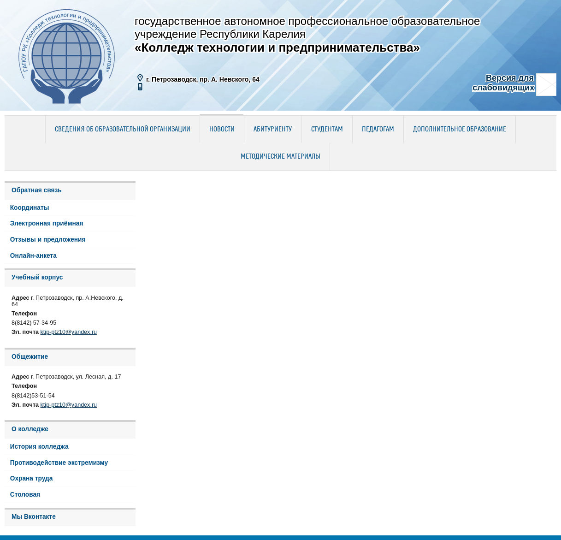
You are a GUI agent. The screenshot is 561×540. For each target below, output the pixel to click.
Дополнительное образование (459, 129)
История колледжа (39, 446)
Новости (222, 129)
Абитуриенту (273, 129)
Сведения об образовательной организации (122, 129)
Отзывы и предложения (48, 239)
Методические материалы (280, 156)
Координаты (29, 207)
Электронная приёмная (46, 223)
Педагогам (378, 129)
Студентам (327, 129)
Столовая (25, 494)
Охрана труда (31, 478)
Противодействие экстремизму (59, 462)
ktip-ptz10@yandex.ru (69, 332)
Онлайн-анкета (33, 255)
